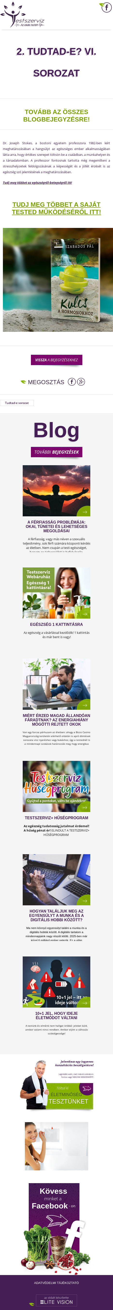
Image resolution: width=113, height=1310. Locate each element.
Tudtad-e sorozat (17, 403)
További (56, 452)
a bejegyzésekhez (56, 359)
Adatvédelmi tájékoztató (56, 1283)
